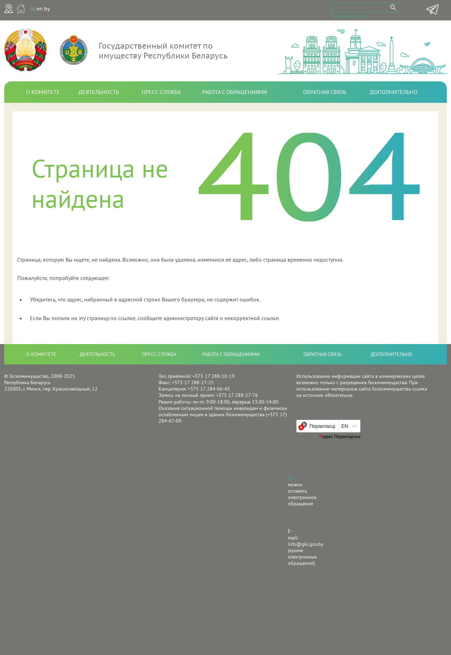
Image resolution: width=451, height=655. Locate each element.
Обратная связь (324, 91)
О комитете (43, 91)
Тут (291, 478)
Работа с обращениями (234, 91)
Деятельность (99, 91)
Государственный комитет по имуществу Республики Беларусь (163, 51)
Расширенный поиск (349, 15)
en (40, 8)
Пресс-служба (161, 91)
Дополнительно (394, 91)
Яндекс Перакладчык (340, 436)
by (47, 8)
